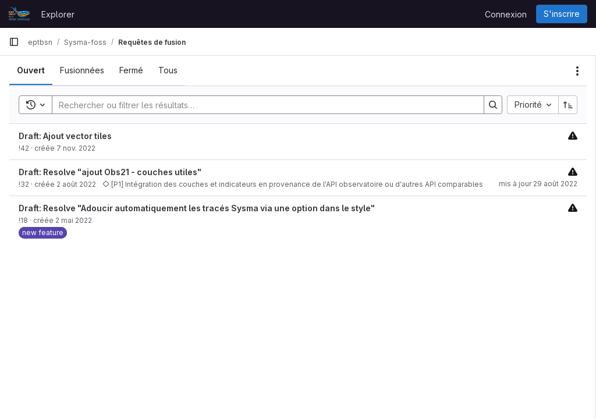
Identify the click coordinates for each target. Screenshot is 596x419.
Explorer (57, 14)
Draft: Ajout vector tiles (65, 136)
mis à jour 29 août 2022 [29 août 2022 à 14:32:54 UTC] (538, 183)
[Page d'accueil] (19, 14)
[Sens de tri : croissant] (568, 104)
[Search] (262, 105)
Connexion (506, 14)
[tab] (30, 70)
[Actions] (577, 71)
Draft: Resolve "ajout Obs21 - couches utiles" (110, 172)
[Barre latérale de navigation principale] (14, 42)
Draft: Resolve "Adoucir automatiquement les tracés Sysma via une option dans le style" (197, 208)
